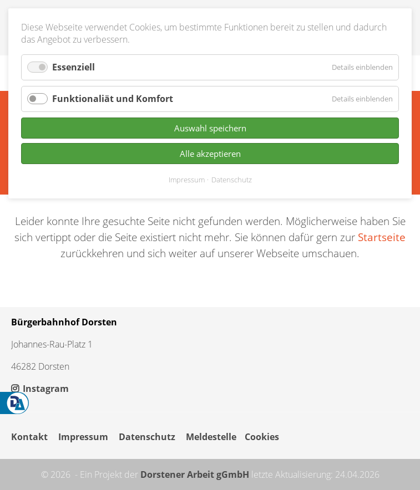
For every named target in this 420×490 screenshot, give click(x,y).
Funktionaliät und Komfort (112, 99)
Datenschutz (147, 437)
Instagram (40, 388)
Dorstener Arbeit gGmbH (194, 474)
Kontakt (29, 437)
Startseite (382, 236)
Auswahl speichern (210, 128)
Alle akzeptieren (210, 153)
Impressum (83, 437)
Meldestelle (211, 437)
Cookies (262, 437)
